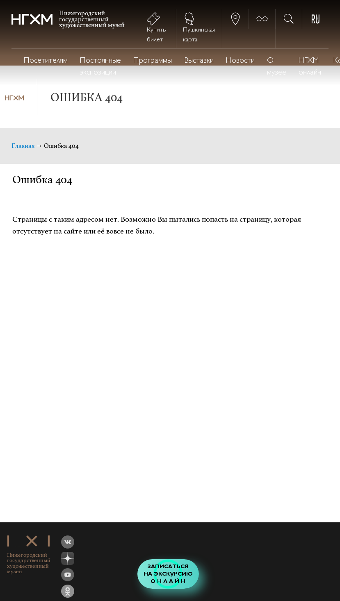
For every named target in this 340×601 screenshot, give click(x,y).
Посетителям (46, 60)
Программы (152, 60)
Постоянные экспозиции (100, 66)
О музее (276, 66)
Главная (23, 146)
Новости (240, 60)
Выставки (199, 60)
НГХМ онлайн (310, 66)
